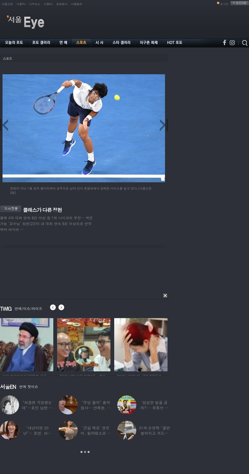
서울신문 (7, 4)
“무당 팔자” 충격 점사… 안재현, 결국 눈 (96, 408)
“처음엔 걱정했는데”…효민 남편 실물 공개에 (37, 408)
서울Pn (20, 4)
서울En (48, 4)
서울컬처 (76, 4)
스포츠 (7, 58)
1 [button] (81, 452)
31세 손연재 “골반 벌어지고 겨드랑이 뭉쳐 (154, 433)
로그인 (224, 4)
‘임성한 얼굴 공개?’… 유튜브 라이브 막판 (154, 408)
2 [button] (85, 452)
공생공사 (62, 4)
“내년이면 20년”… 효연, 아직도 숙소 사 (37, 433)
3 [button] (89, 452)
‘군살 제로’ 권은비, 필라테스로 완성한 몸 (96, 433)
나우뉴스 (34, 4)
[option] (26, 344)
